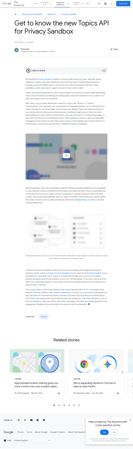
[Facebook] (37, 420)
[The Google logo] (8, 432)
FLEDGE (32, 298)
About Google (41, 432)
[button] (114, 49)
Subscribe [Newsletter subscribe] (123, 3)
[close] (126, 429)
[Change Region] (32, 440)
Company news (78, 4)
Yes (99, 442)
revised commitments (62, 292)
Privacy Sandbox (45, 79)
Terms (29, 432)
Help (7, 440)
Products (51, 14)
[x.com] (25, 420)
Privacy (20, 432)
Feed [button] (88, 4)
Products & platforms (63, 4)
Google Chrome (68, 14)
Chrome (44, 317)
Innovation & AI (46, 4)
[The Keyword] (15, 14)
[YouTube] (31, 420)
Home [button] (35, 4)
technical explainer (94, 273)
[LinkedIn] (44, 420)
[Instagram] (18, 420)
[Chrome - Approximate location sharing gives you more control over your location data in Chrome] (37, 374)
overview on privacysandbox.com (60, 273)
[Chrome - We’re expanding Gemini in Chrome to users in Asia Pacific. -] (96, 374)
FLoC (102, 96)
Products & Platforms (32, 14)
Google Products (57, 432)
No (110, 442)
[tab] (54, 405)
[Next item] (122, 372)
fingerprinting (81, 200)
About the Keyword (76, 432)
